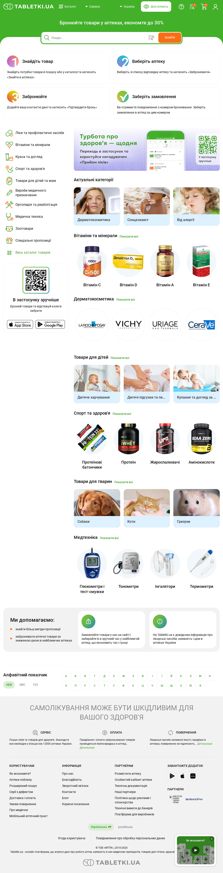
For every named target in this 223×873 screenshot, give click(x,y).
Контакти (69, 792)
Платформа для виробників (134, 814)
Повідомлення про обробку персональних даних (130, 838)
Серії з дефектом (21, 792)
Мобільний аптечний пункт (28, 816)
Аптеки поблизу (20, 779)
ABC (22, 684)
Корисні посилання (75, 804)
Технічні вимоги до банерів (134, 808)
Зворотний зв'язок (75, 786)
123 (35, 684)
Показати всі (129, 236)
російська (125, 827)
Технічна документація (131, 786)
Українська (99, 827)
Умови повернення (22, 804)
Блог (65, 798)
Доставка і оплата (22, 798)
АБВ (9, 684)
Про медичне (18, 810)
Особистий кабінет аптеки (133, 779)
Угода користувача (71, 838)
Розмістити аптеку (128, 773)
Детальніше (87, 747)
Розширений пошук (23, 786)
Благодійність (72, 779)
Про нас (67, 773)
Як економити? (20, 773)
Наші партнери (125, 792)
